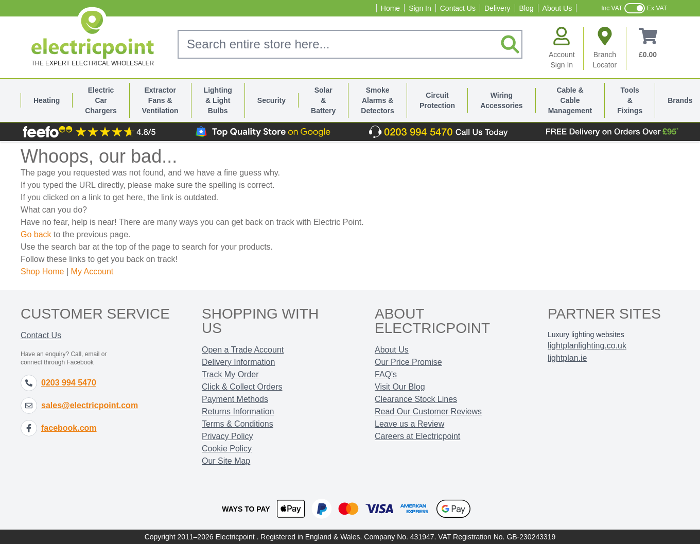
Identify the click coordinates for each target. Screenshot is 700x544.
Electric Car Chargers (100, 100)
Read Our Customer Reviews (428, 411)
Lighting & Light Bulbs (218, 100)
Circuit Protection (437, 100)
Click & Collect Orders (242, 386)
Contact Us (458, 8)
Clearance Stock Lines (416, 399)
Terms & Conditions (237, 423)
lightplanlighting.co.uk (587, 345)
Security (271, 100)
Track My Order (230, 374)
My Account (92, 271)
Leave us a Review (409, 423)
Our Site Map (226, 461)
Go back (36, 234)
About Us (557, 8)
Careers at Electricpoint (417, 436)
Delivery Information (238, 362)
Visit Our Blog (400, 386)
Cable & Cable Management (570, 100)
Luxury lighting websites (586, 334)
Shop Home (42, 271)
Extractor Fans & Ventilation (160, 100)
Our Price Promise (408, 362)
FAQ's (386, 374)
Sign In (420, 8)
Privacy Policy (227, 436)
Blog (526, 8)
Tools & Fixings (629, 100)
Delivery (497, 8)
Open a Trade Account (243, 349)
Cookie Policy (227, 448)
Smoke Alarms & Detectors (377, 100)
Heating (46, 100)
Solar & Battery (323, 100)
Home (390, 8)
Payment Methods (235, 399)
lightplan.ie (567, 358)
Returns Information (238, 411)
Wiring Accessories (501, 100)
